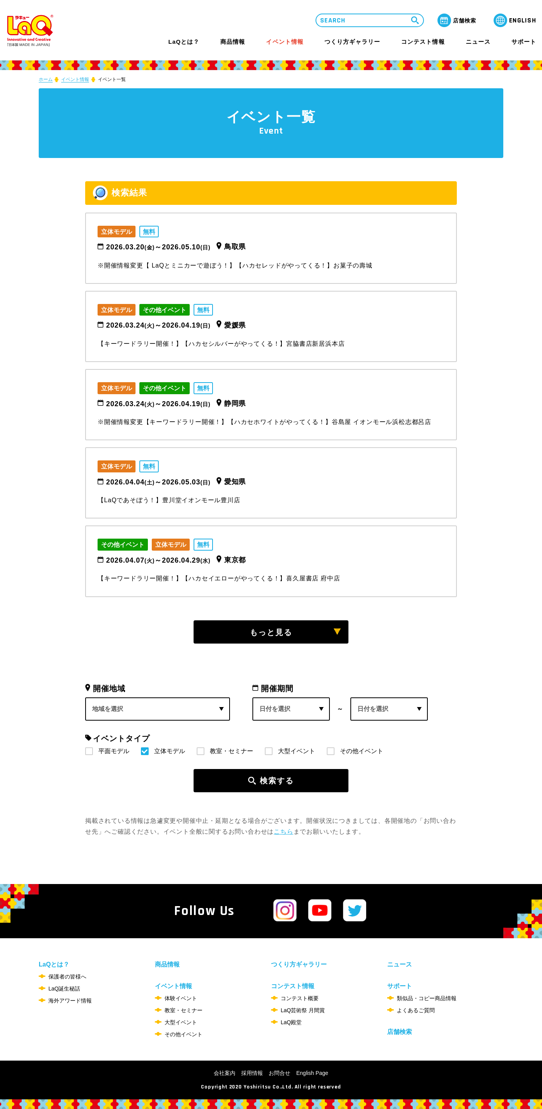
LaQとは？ (183, 41)
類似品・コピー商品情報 (426, 998)
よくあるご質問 (416, 1010)
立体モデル (169, 751)
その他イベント (361, 751)
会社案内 (224, 1073)
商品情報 (232, 42)
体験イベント (181, 998)
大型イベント (296, 751)
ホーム (46, 79)
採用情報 (252, 1073)
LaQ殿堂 (291, 1022)
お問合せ (279, 1073)
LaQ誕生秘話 (64, 988)
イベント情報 (284, 41)
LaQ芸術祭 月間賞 (303, 1010)
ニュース (478, 42)
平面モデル (113, 751)
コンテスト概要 (300, 998)
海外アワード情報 (70, 1000)
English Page (312, 1073)
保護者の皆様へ (67, 976)
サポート (523, 41)
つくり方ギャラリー (352, 42)
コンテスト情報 (422, 41)
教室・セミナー (231, 751)
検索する (277, 780)
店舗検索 (399, 1031)
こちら (283, 831)
